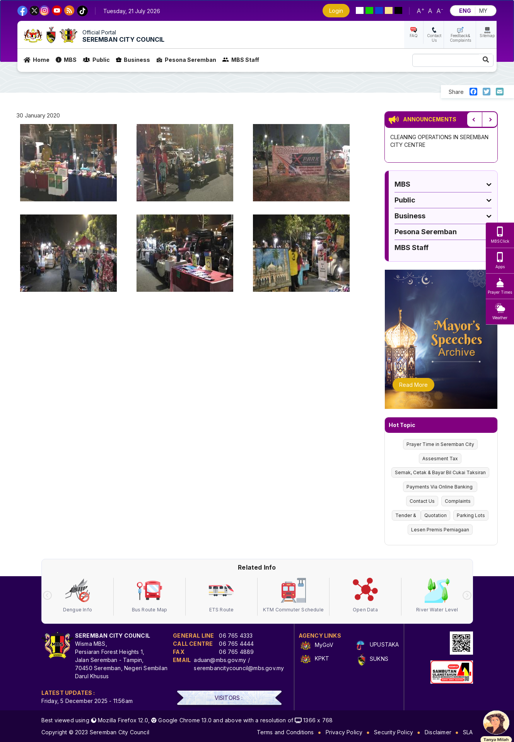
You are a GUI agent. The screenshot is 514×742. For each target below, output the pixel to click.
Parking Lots (471, 515)
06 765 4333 (236, 635)
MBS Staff (240, 59)
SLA (468, 732)
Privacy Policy (344, 732)
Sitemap (487, 35)
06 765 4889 (236, 651)
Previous (474, 119)
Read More (413, 384)
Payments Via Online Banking (440, 487)
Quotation (435, 515)
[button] (68, 164)
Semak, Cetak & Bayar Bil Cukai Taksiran (440, 472)
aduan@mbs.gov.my (220, 660)
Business (133, 59)
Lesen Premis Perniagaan (440, 530)
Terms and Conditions (285, 732)
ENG (465, 10)
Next (489, 119)
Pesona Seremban (186, 59)
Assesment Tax (440, 458)
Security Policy (393, 732)
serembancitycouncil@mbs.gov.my (239, 668)
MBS (66, 59)
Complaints (458, 501)
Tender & (406, 515)
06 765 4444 (236, 643)
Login (336, 10)
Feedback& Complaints (460, 38)
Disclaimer (438, 732)
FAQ (414, 35)
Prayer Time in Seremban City (440, 444)
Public (96, 59)
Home (37, 59)
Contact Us (434, 38)
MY (483, 10)
